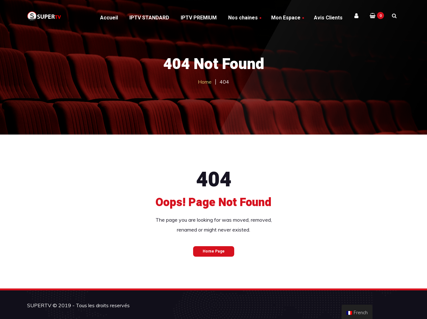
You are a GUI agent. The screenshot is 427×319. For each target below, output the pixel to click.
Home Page (214, 251)
